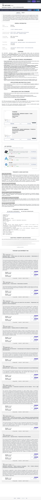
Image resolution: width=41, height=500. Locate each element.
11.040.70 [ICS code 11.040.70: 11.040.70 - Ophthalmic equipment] (20, 278)
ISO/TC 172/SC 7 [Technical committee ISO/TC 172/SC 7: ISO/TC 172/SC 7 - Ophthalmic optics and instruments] (25, 278)
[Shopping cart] (34, 1)
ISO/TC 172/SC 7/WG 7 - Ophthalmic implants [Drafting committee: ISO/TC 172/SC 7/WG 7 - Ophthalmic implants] (18, 33)
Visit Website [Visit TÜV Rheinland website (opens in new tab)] (33, 158)
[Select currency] (29, 1)
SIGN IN (38, 1)
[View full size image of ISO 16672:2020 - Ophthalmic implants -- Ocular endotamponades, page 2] (8, 116)
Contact (23, 498)
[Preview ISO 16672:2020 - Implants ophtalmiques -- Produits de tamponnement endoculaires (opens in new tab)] (12, 140)
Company (18, 498)
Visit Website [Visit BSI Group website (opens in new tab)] (33, 152)
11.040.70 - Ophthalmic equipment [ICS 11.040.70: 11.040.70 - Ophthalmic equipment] (16, 29)
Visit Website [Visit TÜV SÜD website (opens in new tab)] (33, 164)
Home (15, 498)
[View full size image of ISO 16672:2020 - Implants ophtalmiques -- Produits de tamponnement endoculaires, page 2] (8, 132)
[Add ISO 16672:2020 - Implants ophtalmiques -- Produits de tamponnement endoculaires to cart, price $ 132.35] (29, 140)
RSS (26, 498)
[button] (30, 10)
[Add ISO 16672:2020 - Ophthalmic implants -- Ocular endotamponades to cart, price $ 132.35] (29, 124)
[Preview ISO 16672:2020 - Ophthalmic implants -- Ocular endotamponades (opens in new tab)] (12, 124)
